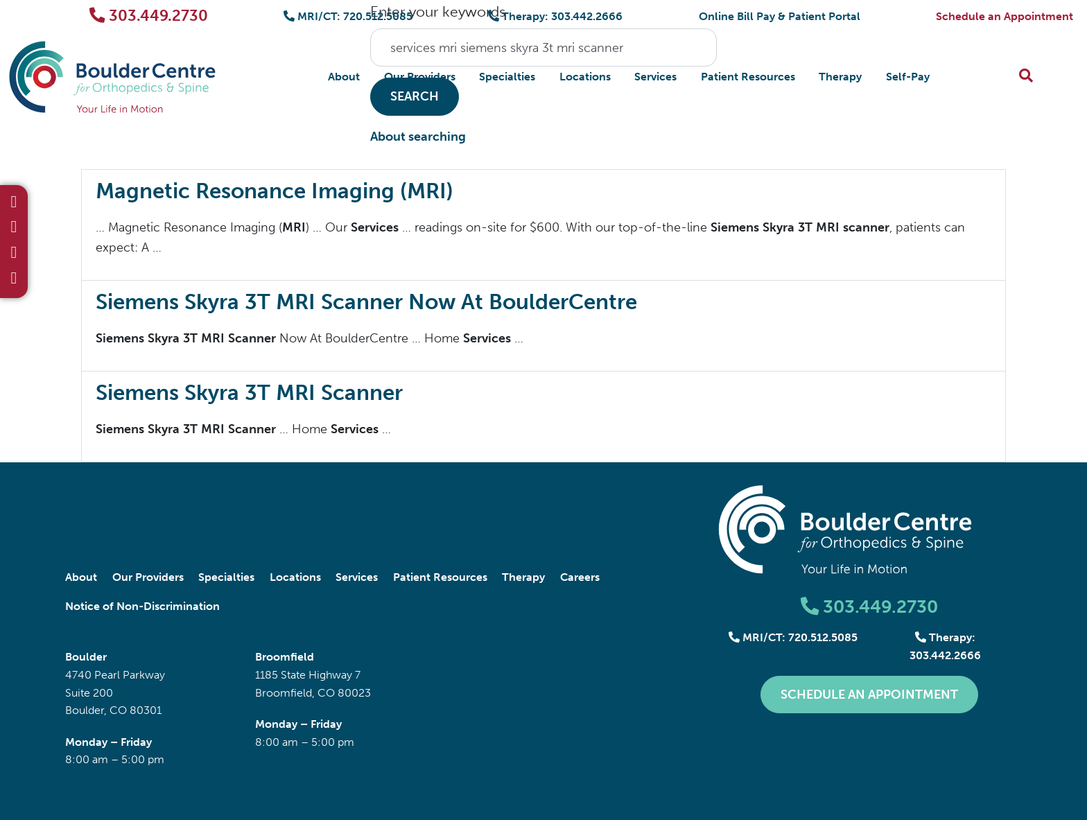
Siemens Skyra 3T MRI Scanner (249, 392)
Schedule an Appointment (1004, 16)
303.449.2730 (148, 15)
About (344, 76)
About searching (418, 136)
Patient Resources (748, 76)
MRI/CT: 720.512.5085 (348, 16)
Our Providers (419, 76)
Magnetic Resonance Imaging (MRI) (274, 191)
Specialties (507, 76)
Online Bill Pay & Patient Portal (779, 16)
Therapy (840, 76)
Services (655, 76)
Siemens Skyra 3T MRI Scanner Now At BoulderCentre (366, 302)
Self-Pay (908, 76)
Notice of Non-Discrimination (142, 606)
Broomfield (284, 656)
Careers (580, 577)
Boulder (86, 656)
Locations (585, 76)
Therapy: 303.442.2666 (555, 16)
